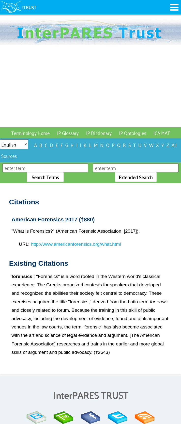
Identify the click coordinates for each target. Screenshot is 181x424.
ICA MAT (161, 132)
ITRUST (29, 7)
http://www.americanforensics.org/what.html (76, 244)
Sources (9, 155)
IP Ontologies (132, 132)
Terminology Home (30, 132)
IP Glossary (68, 132)
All (174, 144)
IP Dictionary (99, 132)
